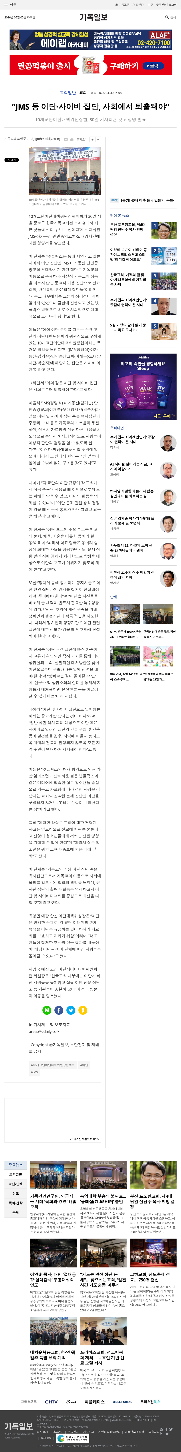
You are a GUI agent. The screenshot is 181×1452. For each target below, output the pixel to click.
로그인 (173, 5)
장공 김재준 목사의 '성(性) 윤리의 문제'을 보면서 (132, 521)
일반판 (139, 5)
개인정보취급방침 (109, 1432)
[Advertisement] (143, 164)
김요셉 (114, 447)
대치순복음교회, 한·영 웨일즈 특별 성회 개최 (52, 1355)
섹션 (10, 4)
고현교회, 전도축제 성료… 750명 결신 (150, 1277)
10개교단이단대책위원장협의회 (54, 1065)
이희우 (114, 556)
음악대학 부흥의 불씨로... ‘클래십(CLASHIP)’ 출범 (103, 1199)
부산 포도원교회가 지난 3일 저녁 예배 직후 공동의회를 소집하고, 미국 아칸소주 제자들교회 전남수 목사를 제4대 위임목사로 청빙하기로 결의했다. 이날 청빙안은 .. (152, 1223)
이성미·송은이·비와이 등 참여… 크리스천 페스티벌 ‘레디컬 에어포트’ (128, 254)
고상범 (114, 474)
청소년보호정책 (134, 1432)
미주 (150, 5)
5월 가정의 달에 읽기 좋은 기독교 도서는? (128, 327)
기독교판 (124, 5)
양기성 (114, 583)
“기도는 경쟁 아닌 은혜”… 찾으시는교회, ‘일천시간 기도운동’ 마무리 (103, 1280)
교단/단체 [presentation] (15, 1184)
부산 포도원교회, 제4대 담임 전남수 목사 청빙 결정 (127, 229)
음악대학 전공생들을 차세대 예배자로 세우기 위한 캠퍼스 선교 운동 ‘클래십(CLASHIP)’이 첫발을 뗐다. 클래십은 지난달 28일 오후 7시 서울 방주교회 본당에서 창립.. (102, 1218)
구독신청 (161, 5)
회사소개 (42, 1432)
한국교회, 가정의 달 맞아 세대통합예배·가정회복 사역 (128, 279)
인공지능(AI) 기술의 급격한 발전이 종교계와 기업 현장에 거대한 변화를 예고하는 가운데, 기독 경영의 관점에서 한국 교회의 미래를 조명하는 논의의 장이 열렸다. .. (53, 1223)
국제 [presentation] (15, 1212)
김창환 (114, 529)
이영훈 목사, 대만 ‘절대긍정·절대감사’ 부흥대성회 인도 (53, 1280)
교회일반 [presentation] (15, 1174)
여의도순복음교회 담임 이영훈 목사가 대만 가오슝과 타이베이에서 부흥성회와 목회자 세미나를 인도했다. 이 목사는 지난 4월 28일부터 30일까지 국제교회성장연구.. (52, 1301)
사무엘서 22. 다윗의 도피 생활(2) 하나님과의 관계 (131, 548)
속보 (114, 200)
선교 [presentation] (15, 1193)
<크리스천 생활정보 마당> (84, 1139)
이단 (85, 1065)
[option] (126, 622)
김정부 (114, 501)
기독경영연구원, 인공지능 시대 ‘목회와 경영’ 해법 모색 (53, 1201)
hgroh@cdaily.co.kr (46, 139)
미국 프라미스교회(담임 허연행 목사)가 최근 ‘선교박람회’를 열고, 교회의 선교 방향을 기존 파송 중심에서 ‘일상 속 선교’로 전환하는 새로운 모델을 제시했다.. (103, 1379)
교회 (83, 93)
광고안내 (57, 1432)
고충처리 (153, 1432)
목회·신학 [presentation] (15, 1203)
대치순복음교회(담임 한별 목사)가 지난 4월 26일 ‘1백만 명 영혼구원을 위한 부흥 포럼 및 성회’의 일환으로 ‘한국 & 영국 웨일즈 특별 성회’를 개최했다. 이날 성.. (53, 1374)
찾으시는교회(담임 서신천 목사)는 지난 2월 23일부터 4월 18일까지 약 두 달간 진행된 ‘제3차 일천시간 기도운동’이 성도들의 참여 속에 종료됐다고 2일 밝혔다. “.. (103, 1301)
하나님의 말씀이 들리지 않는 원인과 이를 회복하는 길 (131, 494)
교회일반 (68, 93)
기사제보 (88, 1432)
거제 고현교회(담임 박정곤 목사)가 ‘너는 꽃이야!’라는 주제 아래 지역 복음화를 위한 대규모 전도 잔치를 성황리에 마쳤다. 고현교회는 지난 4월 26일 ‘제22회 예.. (152, 1296)
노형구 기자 (25, 139)
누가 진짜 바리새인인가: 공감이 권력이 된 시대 (128, 302)
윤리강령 (46, 1438)
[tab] (15, 1174)
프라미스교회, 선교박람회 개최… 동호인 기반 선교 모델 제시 (102, 1358)
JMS (35, 1072)
